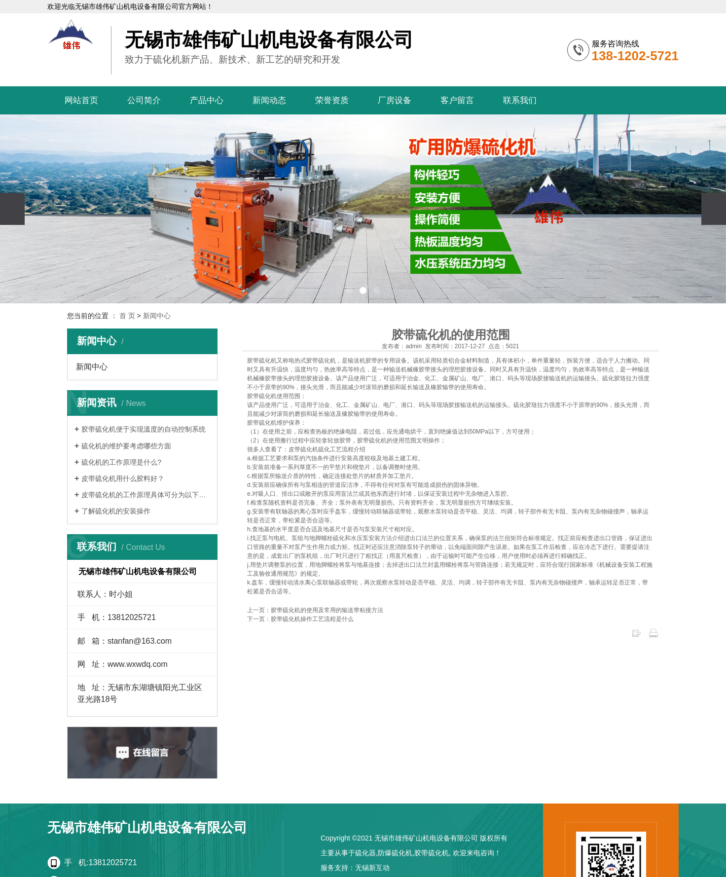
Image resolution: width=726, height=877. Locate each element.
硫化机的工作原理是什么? (121, 462)
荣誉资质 (332, 100)
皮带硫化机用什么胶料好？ (122, 478)
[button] (349, 290)
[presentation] (12, 209)
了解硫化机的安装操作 (115, 511)
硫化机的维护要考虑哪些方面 (126, 446)
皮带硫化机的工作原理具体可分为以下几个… (145, 495)
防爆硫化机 (395, 853)
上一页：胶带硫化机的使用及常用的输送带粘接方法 (315, 610)
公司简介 (144, 100)
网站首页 (81, 100)
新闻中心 (157, 316)
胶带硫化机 (262, 360)
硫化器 (365, 853)
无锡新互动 (372, 868)
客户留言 (457, 100)
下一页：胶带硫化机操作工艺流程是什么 (300, 619)
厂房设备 (394, 100)
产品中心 (206, 100)
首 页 (127, 316)
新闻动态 (269, 100)
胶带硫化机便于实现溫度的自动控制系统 (143, 429)
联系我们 (520, 100)
